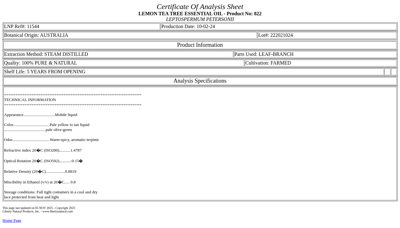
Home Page (11, 220)
